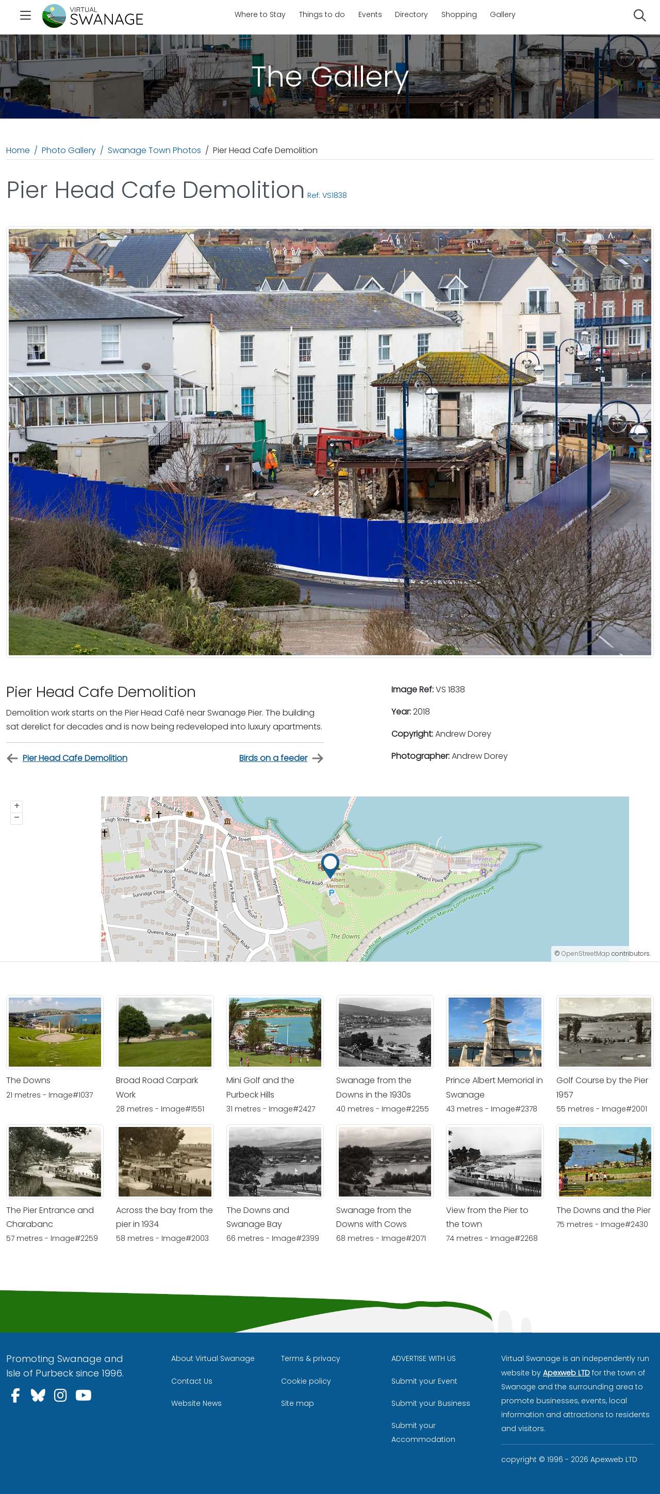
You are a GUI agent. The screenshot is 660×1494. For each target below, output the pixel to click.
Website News (196, 1403)
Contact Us (191, 1381)
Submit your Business (430, 1403)
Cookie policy (306, 1381)
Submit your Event (424, 1381)
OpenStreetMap (586, 953)
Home (18, 150)
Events (370, 14)
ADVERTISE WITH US (423, 1358)
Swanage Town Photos (154, 150)
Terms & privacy (310, 1358)
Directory (411, 14)
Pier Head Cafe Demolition (66, 758)
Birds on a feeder (281, 758)
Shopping (459, 14)
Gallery (503, 14)
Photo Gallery (69, 150)
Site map (297, 1403)
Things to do (322, 14)
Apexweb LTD (566, 1373)
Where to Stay (260, 14)
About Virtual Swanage (213, 1358)
